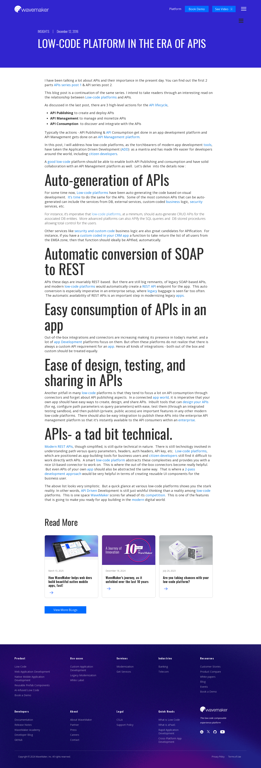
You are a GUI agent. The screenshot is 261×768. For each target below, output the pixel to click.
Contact (74, 740)
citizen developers (163, 455)
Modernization (125, 666)
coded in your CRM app (111, 235)
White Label (77, 680)
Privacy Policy (218, 756)
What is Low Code (169, 719)
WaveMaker (100, 495)
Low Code (20, 666)
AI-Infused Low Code (26, 690)
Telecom (163, 671)
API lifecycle (158, 105)
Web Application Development (32, 671)
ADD (125, 149)
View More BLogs (65, 609)
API (108, 132)
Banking (163, 666)
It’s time (73, 197)
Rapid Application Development (168, 731)
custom (86, 235)
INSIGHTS (43, 31)
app (111, 346)
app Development (68, 342)
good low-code (58, 161)
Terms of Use (234, 756)
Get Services (124, 671)
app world (161, 397)
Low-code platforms (101, 97)
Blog (203, 681)
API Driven (89, 490)
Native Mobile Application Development (29, 678)
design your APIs (195, 402)
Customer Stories (210, 666)
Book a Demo (22, 695)
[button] (197, 9)
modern (138, 499)
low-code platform (110, 460)
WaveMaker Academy (27, 730)
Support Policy (125, 724)
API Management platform (119, 137)
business (172, 201)
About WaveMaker (81, 719)
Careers (74, 734)
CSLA (120, 719)
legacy (152, 291)
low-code (89, 393)
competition (155, 495)
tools (208, 145)
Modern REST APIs (59, 446)
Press (73, 730)
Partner (74, 724)
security (196, 201)
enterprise (186, 420)
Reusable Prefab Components (32, 685)
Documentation (23, 719)
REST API (149, 286)
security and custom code (94, 231)
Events (204, 686)
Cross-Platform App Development (170, 740)
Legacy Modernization (83, 675)
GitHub (18, 740)
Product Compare (210, 671)
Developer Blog (23, 734)
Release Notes (23, 724)
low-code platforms (106, 214)
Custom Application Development (81, 668)
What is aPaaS (166, 724)
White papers (208, 676)
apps (180, 295)
